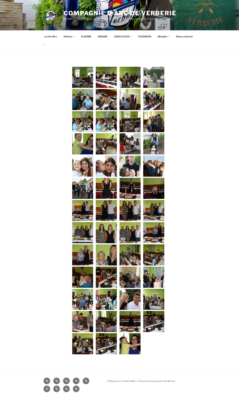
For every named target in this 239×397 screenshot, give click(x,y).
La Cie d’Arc (50, 36)
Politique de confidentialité (121, 381)
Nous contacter (184, 36)
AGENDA (103, 36)
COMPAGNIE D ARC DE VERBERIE (120, 13)
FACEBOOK (144, 36)
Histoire (70, 36)
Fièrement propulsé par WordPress (156, 381)
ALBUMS (86, 36)
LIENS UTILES (123, 36)
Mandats (164, 36)
